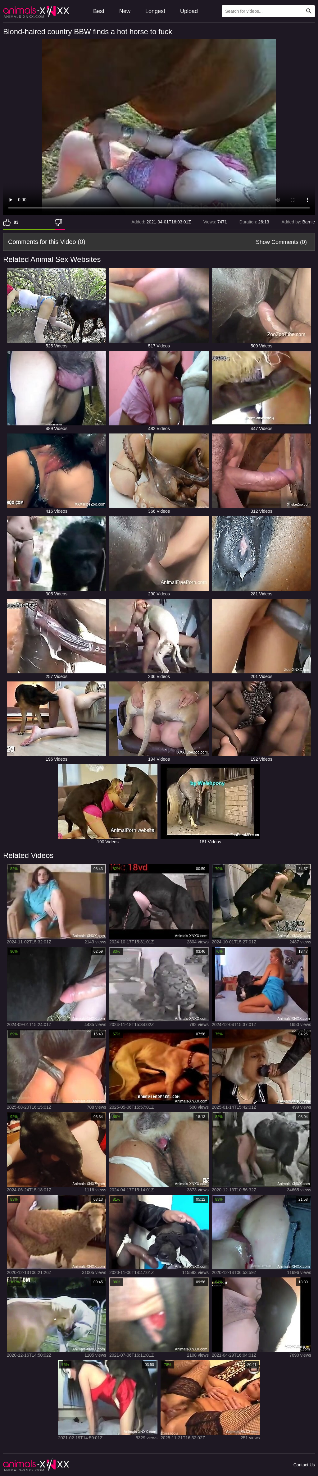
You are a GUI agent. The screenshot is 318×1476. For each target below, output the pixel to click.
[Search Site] (309, 11)
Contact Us (304, 1464)
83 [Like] (16, 222)
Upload (189, 11)
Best (98, 11)
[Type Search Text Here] (268, 11)
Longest (155, 11)
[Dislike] (60, 222)
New (124, 11)
